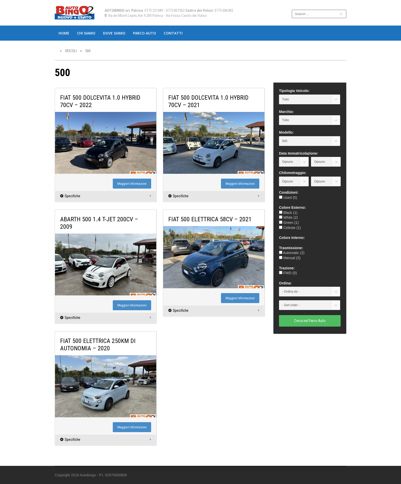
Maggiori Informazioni (132, 184)
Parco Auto (144, 33)
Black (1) (288, 213)
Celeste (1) (290, 228)
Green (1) (289, 223)
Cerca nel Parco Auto (310, 320)
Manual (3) (289, 258)
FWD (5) (288, 273)
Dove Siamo (114, 33)
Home (64, 33)
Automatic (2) (291, 253)
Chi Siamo (86, 33)
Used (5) (288, 197)
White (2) (288, 217)
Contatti (173, 33)
